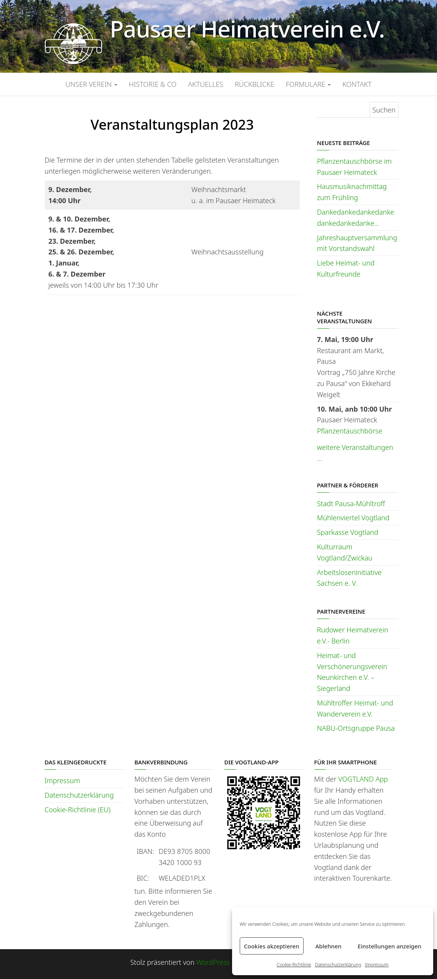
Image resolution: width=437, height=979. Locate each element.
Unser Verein (91, 84)
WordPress (213, 962)
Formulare (308, 84)
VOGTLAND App (363, 779)
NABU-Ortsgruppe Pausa (356, 728)
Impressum (376, 964)
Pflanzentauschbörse (349, 430)
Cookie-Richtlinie (294, 964)
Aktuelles (205, 84)
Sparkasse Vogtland (347, 532)
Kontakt (357, 84)
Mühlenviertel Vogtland (353, 517)
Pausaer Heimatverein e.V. (247, 28)
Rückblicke (255, 84)
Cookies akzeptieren (271, 946)
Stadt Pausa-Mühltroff (351, 503)
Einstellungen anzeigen (389, 946)
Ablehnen (328, 946)
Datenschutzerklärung (338, 964)
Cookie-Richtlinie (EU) (77, 809)
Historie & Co (153, 84)
